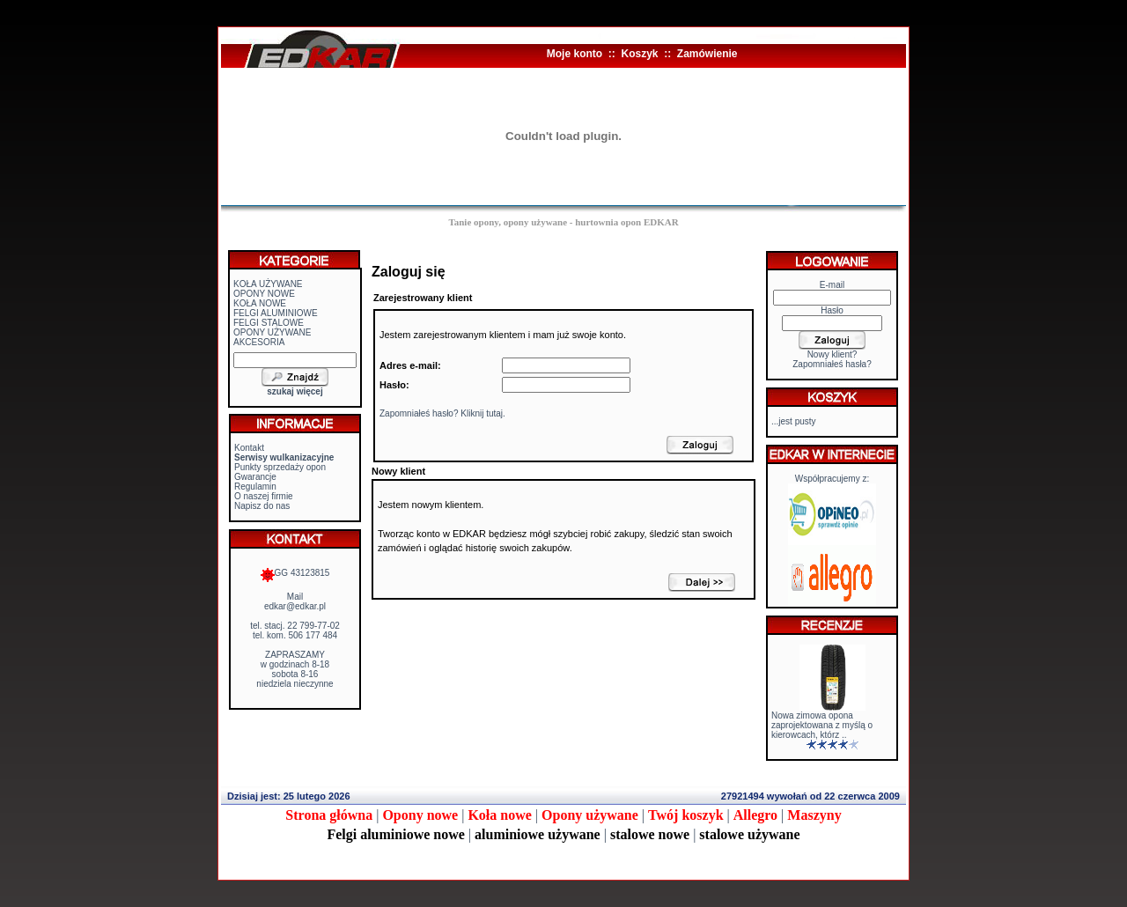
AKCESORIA (258, 342)
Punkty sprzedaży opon (280, 467)
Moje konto (574, 54)
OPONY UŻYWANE (272, 332)
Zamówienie (707, 54)
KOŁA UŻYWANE (268, 284)
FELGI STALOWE (268, 323)
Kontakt (249, 448)
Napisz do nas (262, 506)
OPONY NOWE (264, 294)
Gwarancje (255, 477)
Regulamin (255, 486)
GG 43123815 (295, 573)
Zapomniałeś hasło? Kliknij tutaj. (442, 413)
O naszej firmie (263, 496)
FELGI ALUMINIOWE (275, 313)
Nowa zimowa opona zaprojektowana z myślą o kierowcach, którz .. (822, 725)
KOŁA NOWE (259, 303)
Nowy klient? (832, 354)
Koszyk (639, 54)
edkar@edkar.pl (295, 606)
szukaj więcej (294, 391)
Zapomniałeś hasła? (832, 364)
